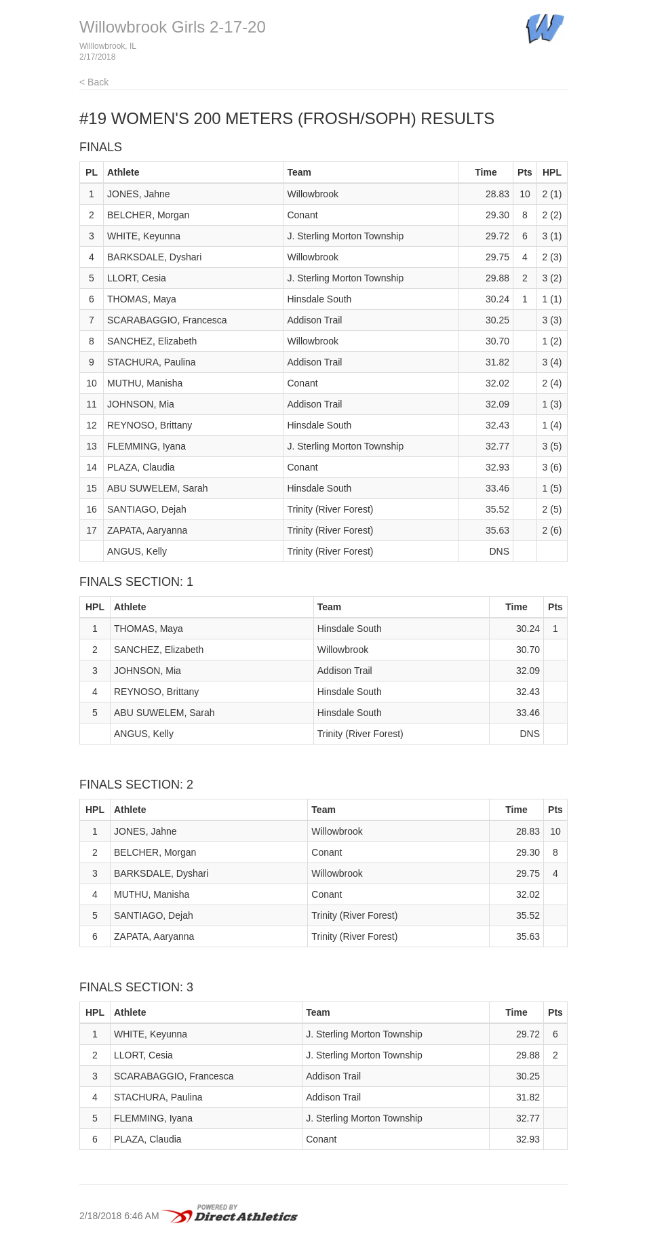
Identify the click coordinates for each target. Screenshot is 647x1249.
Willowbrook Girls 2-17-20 (172, 27)
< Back (94, 82)
